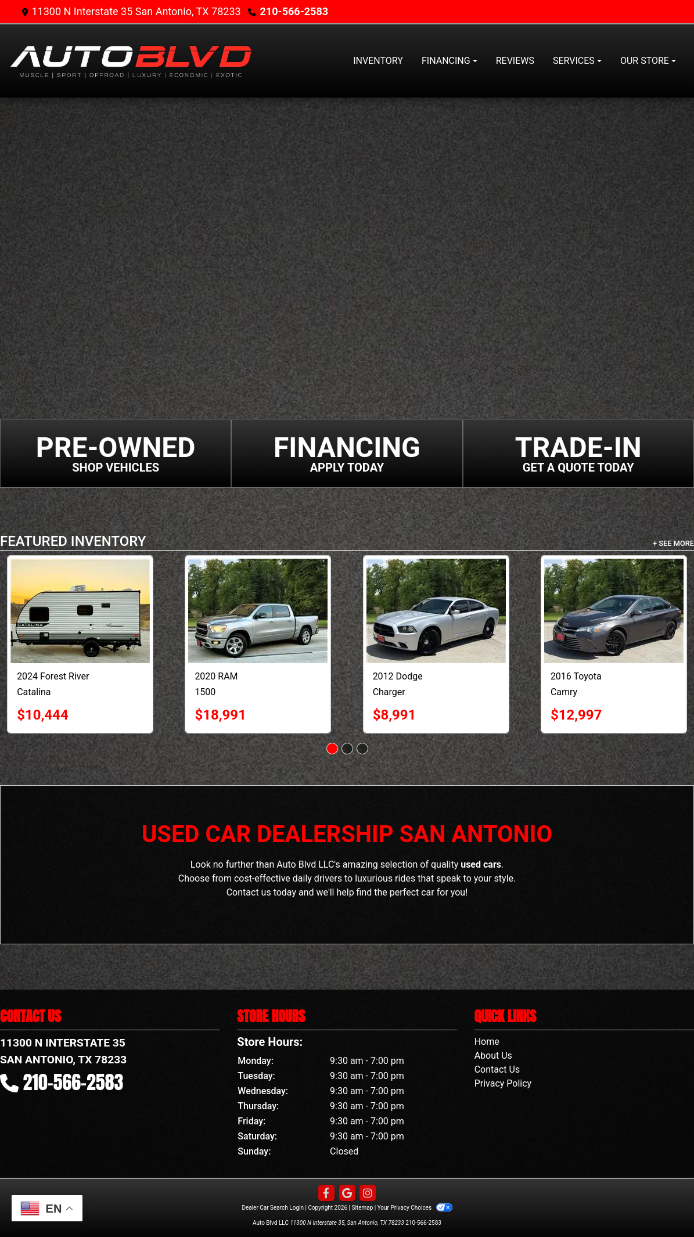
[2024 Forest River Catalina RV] (80, 611)
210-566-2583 (294, 11)
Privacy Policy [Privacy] (503, 1083)
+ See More (673, 543)
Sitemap (362, 1207)
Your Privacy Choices (414, 1207)
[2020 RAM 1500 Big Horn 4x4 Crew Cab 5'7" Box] (257, 611)
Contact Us (497, 1069)
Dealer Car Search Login (273, 1207)
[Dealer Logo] (131, 61)
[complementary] (659, 1202)
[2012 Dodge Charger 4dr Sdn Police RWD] (436, 611)
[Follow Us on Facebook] (326, 1193)
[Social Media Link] (367, 1193)
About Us (493, 1055)
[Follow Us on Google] (347, 1193)
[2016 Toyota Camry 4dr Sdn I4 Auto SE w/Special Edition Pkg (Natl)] (613, 611)
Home (486, 1041)
